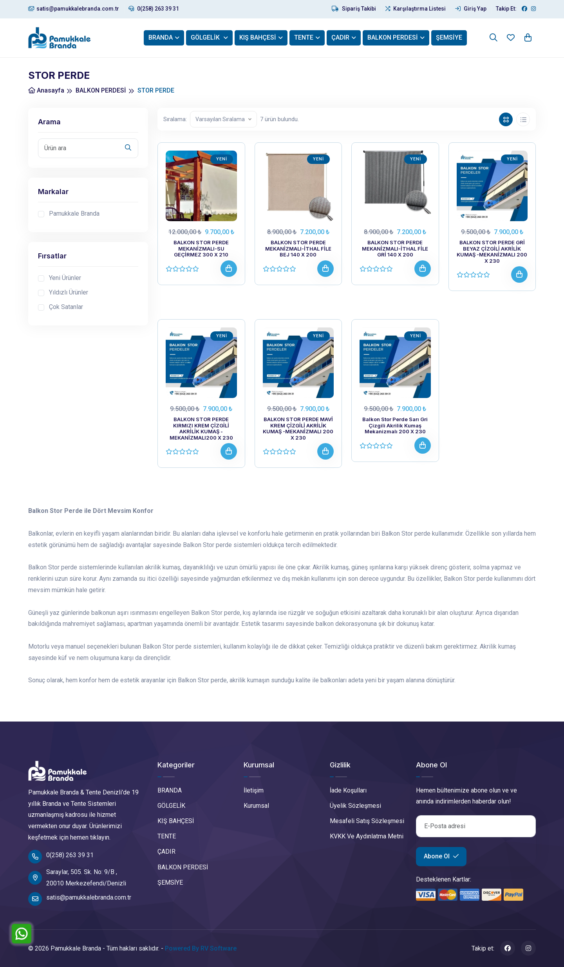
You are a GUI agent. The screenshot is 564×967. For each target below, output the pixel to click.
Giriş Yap (470, 8)
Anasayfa (46, 90)
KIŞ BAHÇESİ (257, 37)
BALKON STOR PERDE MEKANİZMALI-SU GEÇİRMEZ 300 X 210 (201, 249)
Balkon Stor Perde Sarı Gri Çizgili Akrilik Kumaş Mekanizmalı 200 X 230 (395, 425)
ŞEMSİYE (449, 37)
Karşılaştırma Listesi (415, 8)
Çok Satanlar (66, 307)
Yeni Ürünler (65, 278)
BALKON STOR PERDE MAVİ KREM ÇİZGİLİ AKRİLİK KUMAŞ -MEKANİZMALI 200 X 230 (298, 428)
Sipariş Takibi (354, 8)
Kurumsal (256, 805)
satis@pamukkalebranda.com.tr (73, 8)
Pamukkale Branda (74, 213)
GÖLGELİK (206, 37)
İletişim (254, 790)
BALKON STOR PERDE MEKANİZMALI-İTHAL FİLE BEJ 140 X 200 (298, 249)
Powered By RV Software (201, 948)
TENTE (303, 37)
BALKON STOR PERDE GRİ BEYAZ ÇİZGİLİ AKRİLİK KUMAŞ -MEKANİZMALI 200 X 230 (492, 252)
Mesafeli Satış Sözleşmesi (367, 821)
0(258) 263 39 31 (153, 8)
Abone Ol (441, 856)
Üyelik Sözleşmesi (355, 805)
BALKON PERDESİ (392, 37)
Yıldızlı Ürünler (68, 292)
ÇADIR (340, 37)
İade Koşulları (348, 790)
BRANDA (160, 37)
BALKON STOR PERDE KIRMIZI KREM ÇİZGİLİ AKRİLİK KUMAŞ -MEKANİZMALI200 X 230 (201, 428)
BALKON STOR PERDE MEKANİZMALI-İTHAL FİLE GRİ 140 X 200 (395, 249)
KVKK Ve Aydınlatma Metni (366, 836)
